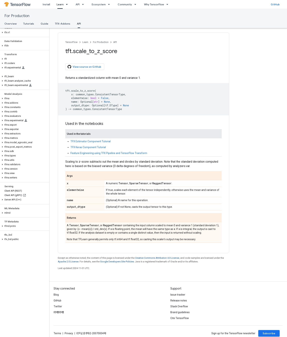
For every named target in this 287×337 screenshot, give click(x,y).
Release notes (178, 300)
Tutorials (28, 23)
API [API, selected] (79, 23)
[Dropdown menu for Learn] (68, 4)
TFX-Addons (62, 23)
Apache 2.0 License (68, 261)
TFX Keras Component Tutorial (88, 147)
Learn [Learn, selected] (60, 4)
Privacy (69, 333)
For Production (16, 16)
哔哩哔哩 (59, 312)
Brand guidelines (180, 312)
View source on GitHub (84, 67)
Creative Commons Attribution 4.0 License (157, 258)
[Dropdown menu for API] (84, 4)
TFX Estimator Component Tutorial (90, 141)
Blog (56, 294)
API (78, 4)
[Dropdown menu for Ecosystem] (110, 4)
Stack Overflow (179, 306)
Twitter (58, 306)
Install (46, 4)
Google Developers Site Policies (117, 261)
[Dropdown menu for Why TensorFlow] (168, 4)
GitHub (275, 4)
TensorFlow (71, 42)
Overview (10, 23)
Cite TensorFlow (179, 318)
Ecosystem (99, 4)
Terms (57, 333)
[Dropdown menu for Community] (136, 4)
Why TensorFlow (154, 4)
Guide (44, 23)
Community (125, 4)
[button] (24, 32)
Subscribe (269, 333)
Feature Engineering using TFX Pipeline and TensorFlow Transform (108, 153)
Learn (85, 42)
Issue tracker (177, 294)
